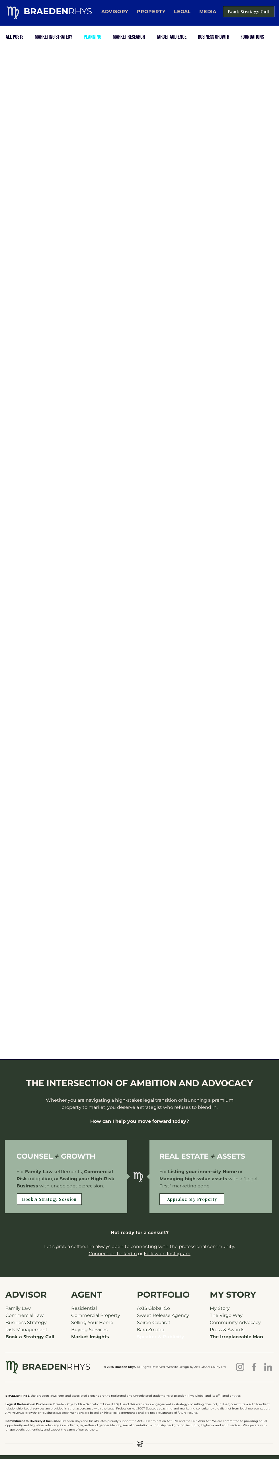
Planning (92, 37)
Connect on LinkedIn (113, 1253)
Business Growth (213, 37)
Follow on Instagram (167, 1253)
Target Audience (171, 37)
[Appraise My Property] (191, 1199)
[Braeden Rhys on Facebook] (254, 1366)
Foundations (252, 37)
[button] (182, 11)
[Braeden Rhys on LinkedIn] (268, 1366)
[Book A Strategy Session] (49, 1199)
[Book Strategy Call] (248, 11)
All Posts (14, 37)
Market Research (129, 37)
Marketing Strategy (53, 37)
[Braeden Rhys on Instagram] (240, 1366)
